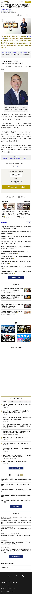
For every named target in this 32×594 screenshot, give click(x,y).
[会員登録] (28, 2)
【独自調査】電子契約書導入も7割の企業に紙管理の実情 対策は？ (16, 479)
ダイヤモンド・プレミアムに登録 (16, 187)
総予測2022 (13, 11)
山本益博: (6, 9)
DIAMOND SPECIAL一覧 (8, 563)
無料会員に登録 (16, 175)
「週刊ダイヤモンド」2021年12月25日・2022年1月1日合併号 (15, 52)
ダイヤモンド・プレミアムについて (8, 588)
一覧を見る (16, 506)
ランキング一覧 (16, 468)
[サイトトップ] (6, 2)
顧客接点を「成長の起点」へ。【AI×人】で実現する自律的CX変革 (16, 485)
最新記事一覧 (16, 556)
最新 (4, 401)
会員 (27, 401)
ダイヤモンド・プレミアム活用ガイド (8, 591)
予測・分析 (6, 11)
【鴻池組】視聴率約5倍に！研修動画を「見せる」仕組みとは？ (16, 490)
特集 (2, 11)
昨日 (12, 401)
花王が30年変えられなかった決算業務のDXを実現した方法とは (16, 495)
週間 (20, 401)
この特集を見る (16, 278)
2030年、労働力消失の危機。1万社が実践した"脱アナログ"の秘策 (16, 501)
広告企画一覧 (4, 567)
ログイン (22, 2)
